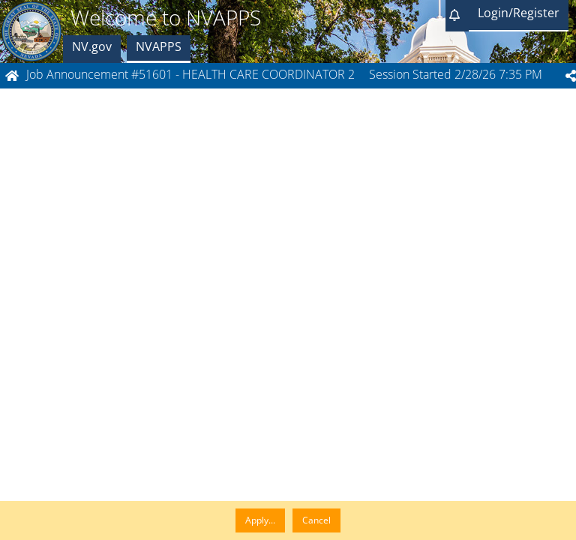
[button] (457, 16)
